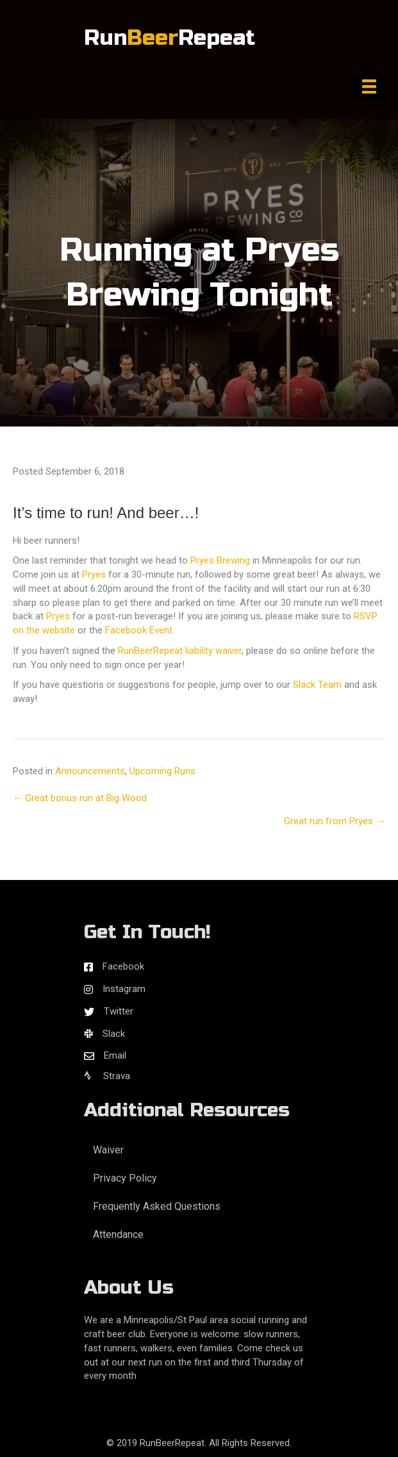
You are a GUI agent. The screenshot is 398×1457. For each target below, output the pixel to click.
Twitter (118, 1011)
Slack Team (317, 684)
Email (115, 1055)
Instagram (124, 989)
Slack (114, 1033)
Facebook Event (138, 630)
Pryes (94, 574)
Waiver (108, 1150)
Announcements (90, 771)
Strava (107, 1076)
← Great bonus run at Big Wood (80, 798)
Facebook (123, 966)
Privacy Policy (125, 1178)
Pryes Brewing (220, 560)
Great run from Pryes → (334, 821)
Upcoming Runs (162, 771)
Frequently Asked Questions (156, 1206)
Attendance (118, 1234)
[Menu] (369, 86)
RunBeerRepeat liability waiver (180, 650)
